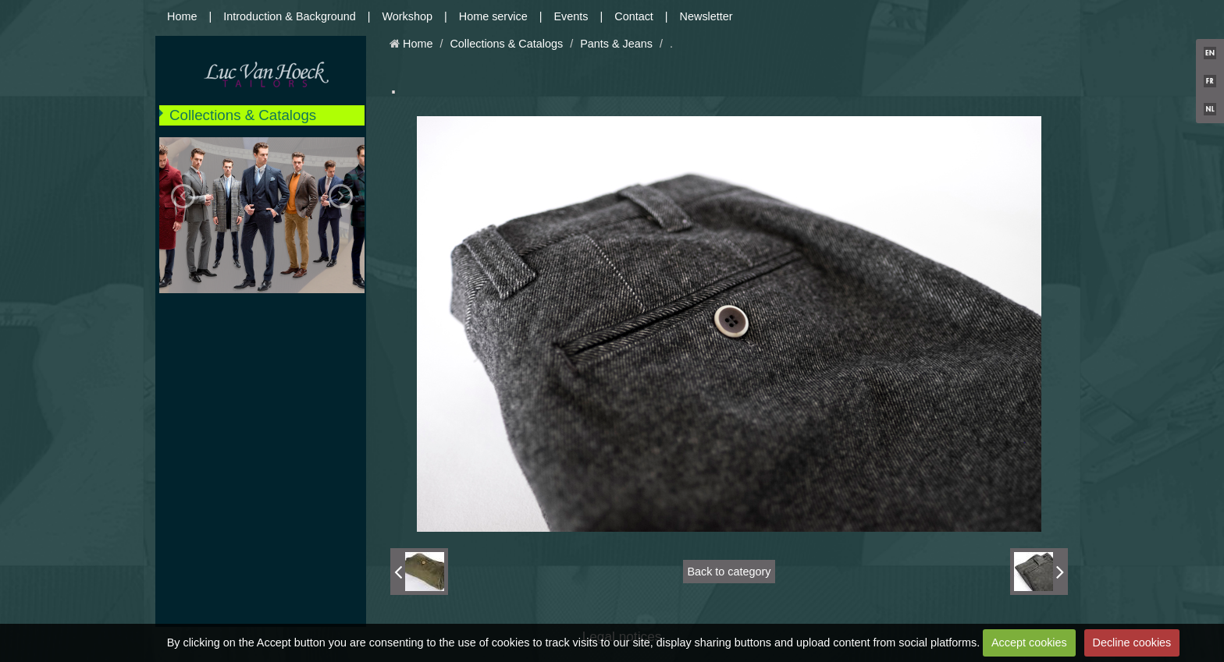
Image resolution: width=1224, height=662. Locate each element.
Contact (633, 16)
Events (571, 16)
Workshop (407, 16)
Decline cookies (1132, 642)
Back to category (728, 571)
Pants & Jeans (616, 43)
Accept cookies (1029, 642)
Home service (493, 16)
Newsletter (706, 16)
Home (182, 16)
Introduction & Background (289, 16)
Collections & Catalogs (242, 115)
